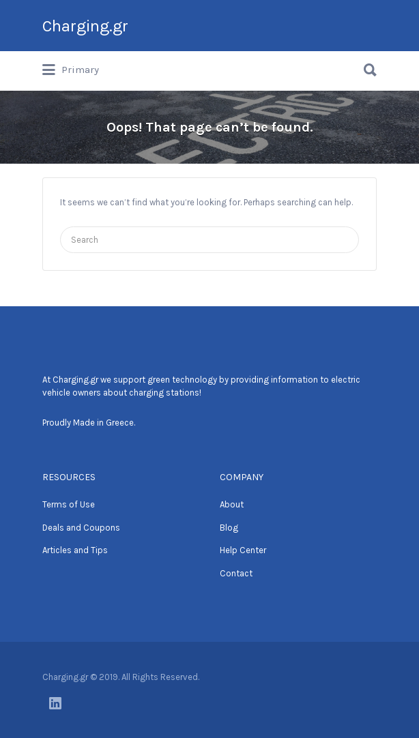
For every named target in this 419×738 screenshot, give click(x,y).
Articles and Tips (75, 550)
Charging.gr (85, 25)
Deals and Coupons (81, 527)
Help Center (243, 550)
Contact (236, 573)
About (232, 504)
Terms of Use (68, 504)
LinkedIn (55, 703)
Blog (229, 527)
